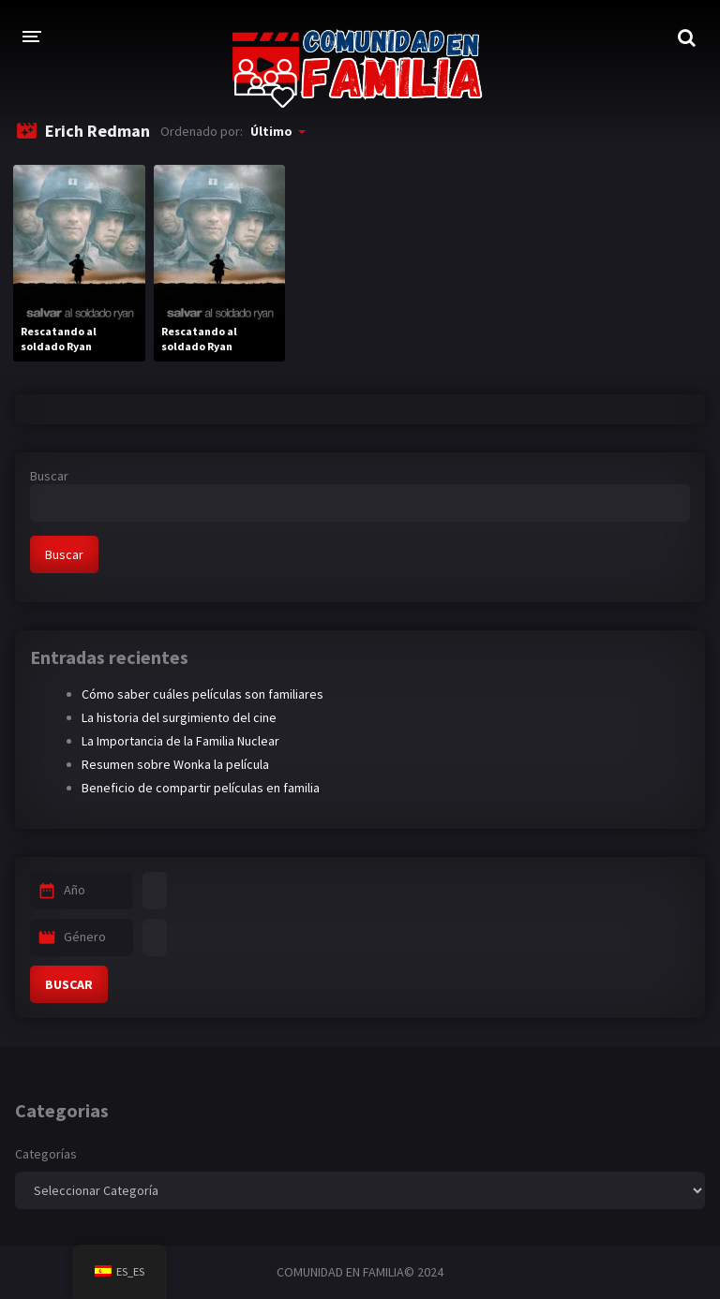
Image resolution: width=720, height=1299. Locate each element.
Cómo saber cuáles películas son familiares (202, 694)
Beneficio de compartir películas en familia (201, 787)
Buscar (49, 475)
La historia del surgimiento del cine (179, 717)
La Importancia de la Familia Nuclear (180, 740)
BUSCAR (69, 984)
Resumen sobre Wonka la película (175, 764)
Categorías (46, 1153)
